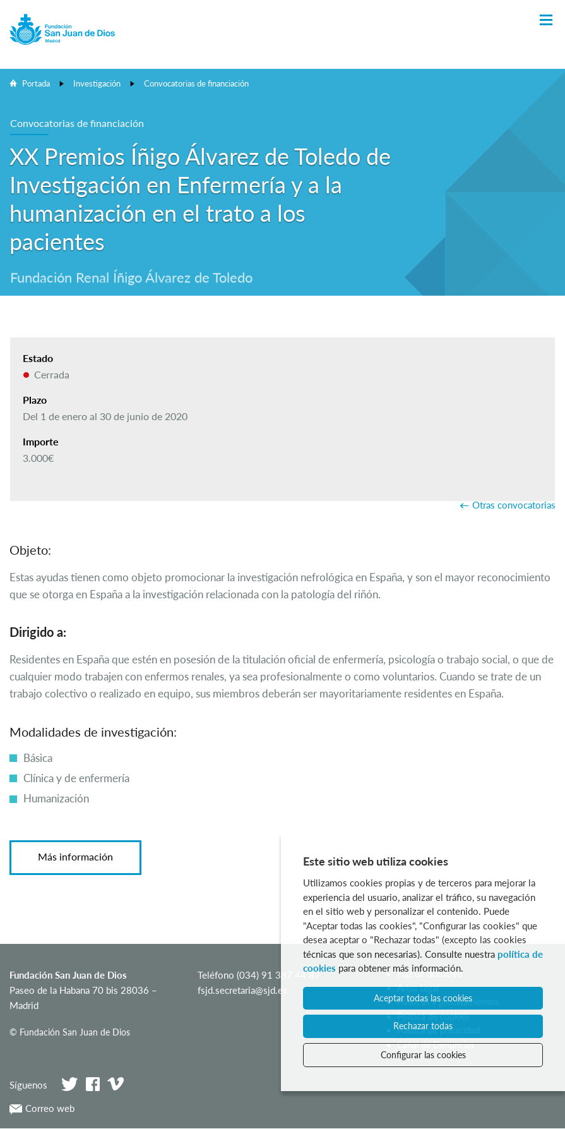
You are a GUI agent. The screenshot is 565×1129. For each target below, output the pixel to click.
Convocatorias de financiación (196, 83)
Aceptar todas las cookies (423, 998)
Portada (36, 83)
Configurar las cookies (423, 1054)
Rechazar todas (423, 1025)
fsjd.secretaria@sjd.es (242, 990)
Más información (75, 856)
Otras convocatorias (514, 504)
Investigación (97, 83)
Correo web (41, 1108)
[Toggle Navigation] (546, 20)
